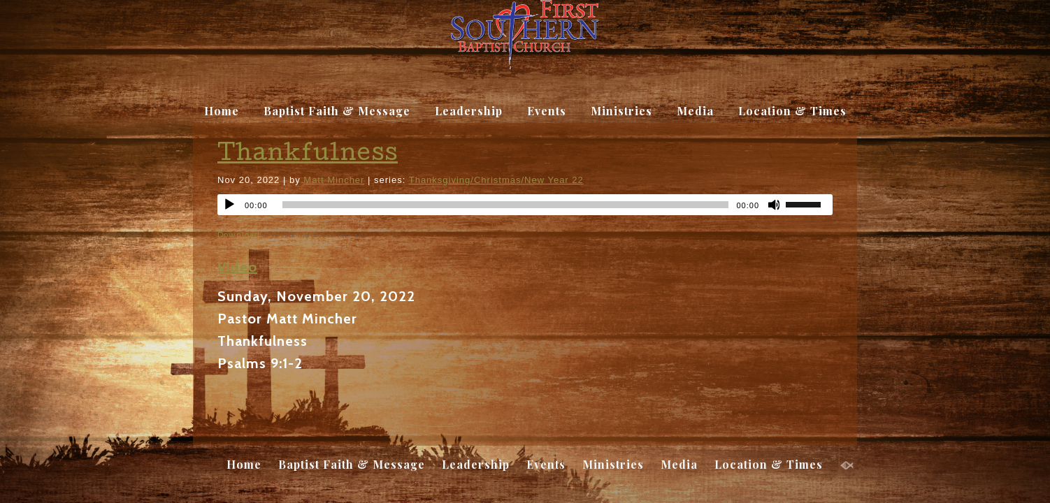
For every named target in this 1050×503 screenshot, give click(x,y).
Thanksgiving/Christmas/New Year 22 (496, 180)
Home (221, 110)
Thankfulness (307, 155)
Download (238, 235)
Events (546, 110)
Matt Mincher (333, 180)
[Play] (229, 205)
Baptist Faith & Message (337, 110)
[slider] (809, 203)
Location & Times (792, 110)
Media (695, 110)
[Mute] (775, 205)
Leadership (469, 110)
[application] (525, 204)
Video (237, 266)
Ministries (621, 110)
